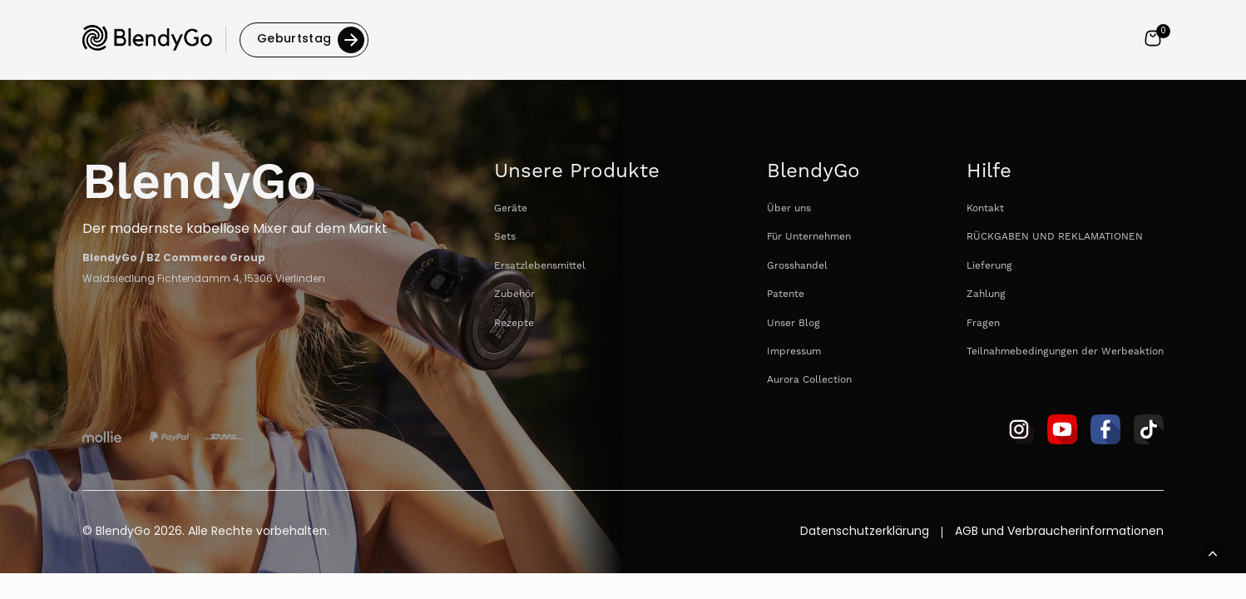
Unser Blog (793, 323)
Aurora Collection (809, 380)
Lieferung (989, 266)
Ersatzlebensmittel (540, 266)
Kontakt (985, 208)
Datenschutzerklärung (864, 532)
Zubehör (514, 294)
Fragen (983, 323)
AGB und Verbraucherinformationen (1059, 532)
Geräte (510, 208)
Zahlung (986, 294)
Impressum (794, 351)
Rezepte (514, 323)
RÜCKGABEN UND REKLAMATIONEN (1055, 236)
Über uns (789, 208)
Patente (785, 294)
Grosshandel (797, 266)
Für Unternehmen (809, 236)
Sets (505, 236)
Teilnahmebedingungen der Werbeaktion (1065, 351)
